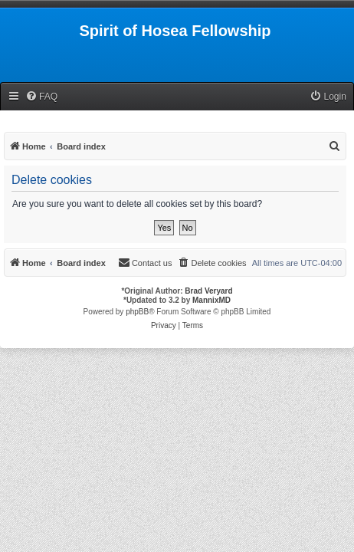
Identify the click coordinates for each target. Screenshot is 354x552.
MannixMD (211, 300)
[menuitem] (41, 97)
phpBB (137, 311)
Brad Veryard (208, 291)
